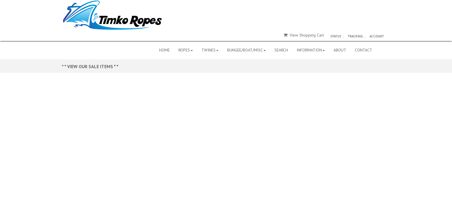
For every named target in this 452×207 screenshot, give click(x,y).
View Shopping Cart (304, 35)
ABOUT (340, 50)
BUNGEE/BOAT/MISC (246, 50)
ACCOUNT (377, 36)
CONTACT (363, 50)
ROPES (185, 50)
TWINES (210, 50)
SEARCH (281, 50)
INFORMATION (311, 50)
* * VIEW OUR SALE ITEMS (88, 66)
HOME (164, 50)
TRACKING (355, 36)
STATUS (335, 36)
